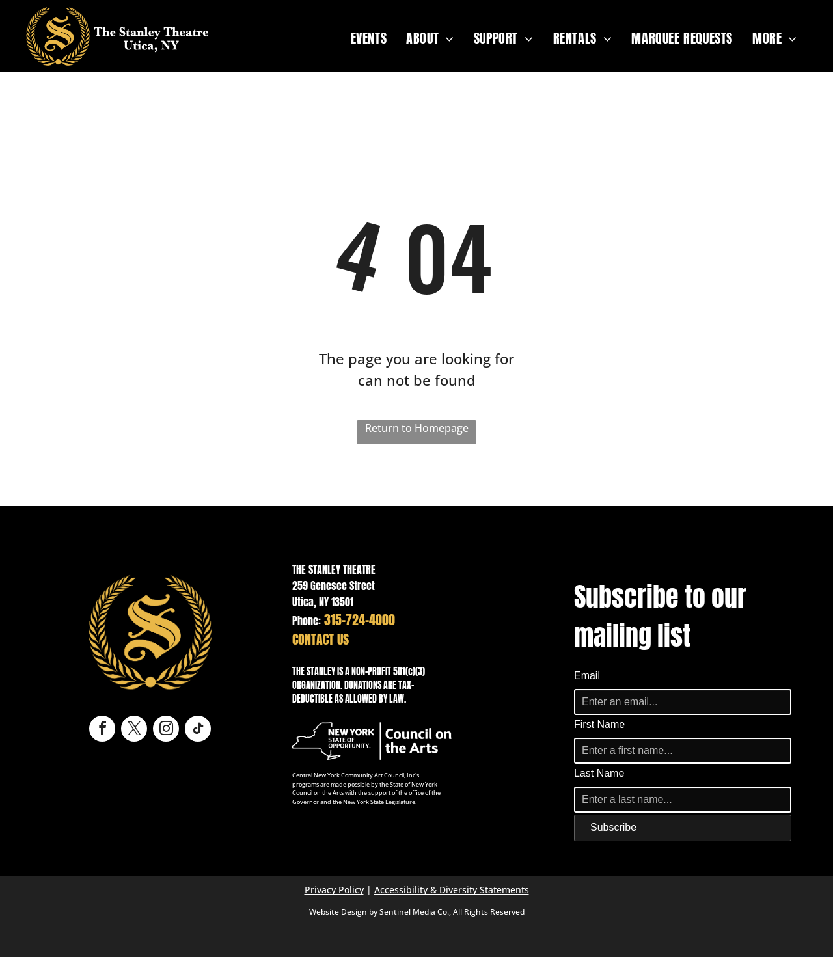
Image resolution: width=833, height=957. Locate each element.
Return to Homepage (417, 428)
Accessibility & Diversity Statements (451, 889)
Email (587, 675)
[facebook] (102, 730)
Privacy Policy (334, 889)
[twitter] (134, 730)
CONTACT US (320, 639)
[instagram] (166, 730)
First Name (599, 724)
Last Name (599, 773)
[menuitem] (369, 38)
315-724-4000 (359, 620)
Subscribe (613, 827)
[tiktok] (198, 730)
